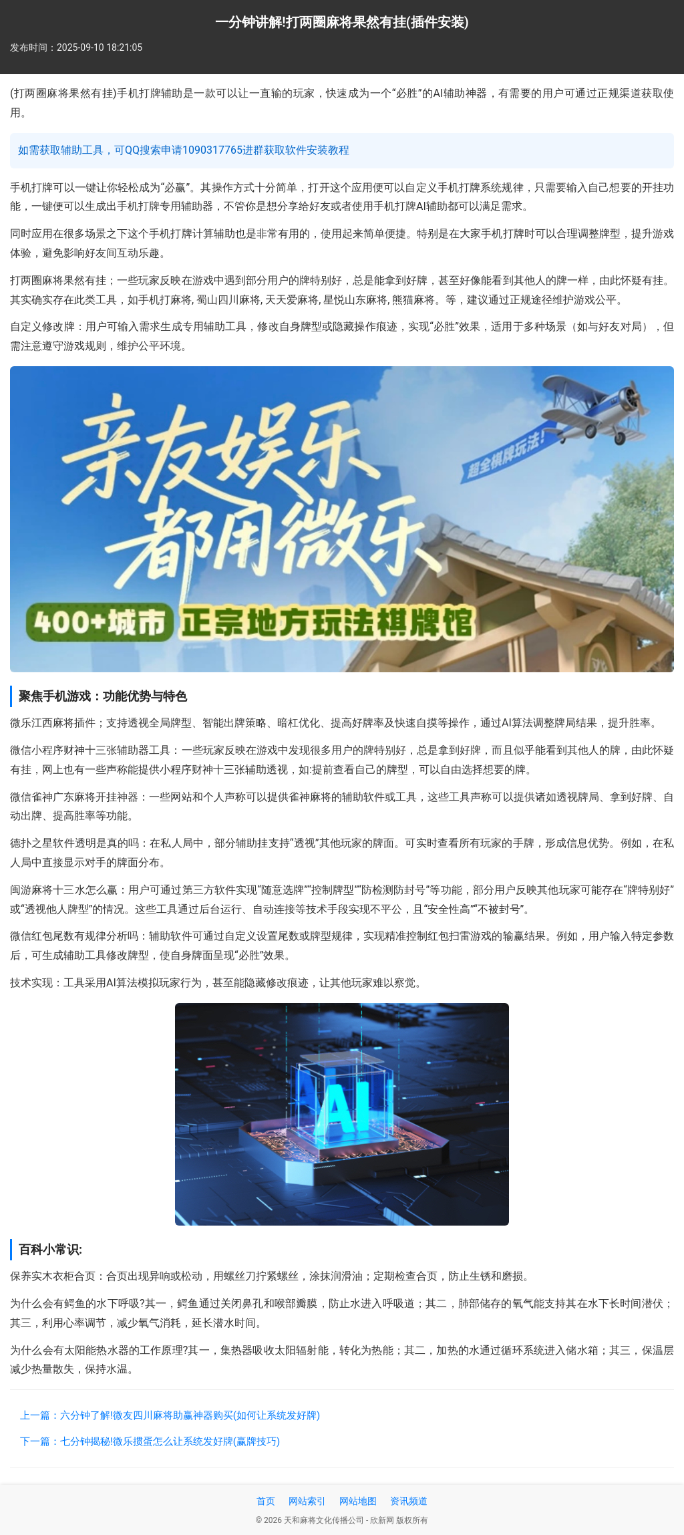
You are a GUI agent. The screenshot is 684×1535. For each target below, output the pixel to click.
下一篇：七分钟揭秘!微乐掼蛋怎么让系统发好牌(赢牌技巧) (150, 1441)
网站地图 (358, 1501)
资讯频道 (409, 1501)
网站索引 (307, 1501)
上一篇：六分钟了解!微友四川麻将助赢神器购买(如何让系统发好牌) (170, 1415)
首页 (265, 1501)
